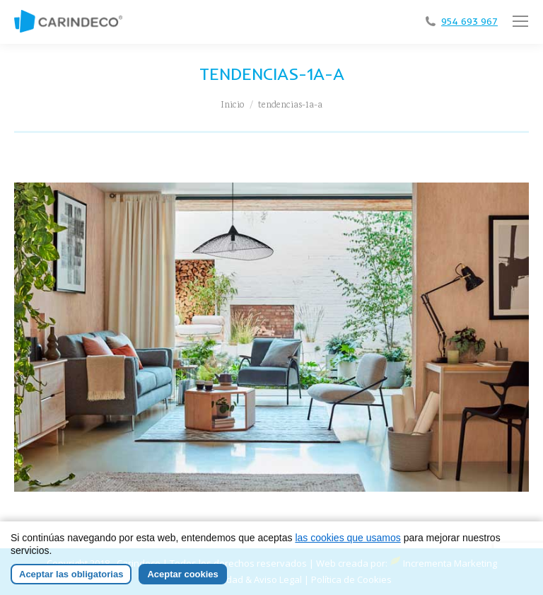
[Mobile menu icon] (520, 21)
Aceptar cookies (182, 574)
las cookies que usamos (347, 537)
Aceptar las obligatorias (71, 574)
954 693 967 (469, 21)
